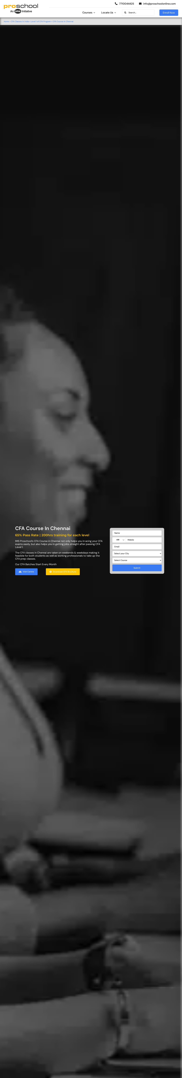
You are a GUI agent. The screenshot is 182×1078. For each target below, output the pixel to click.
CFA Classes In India (20, 21)
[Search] (125, 12)
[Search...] (138, 12)
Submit (137, 568)
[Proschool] (21, 4)
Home (6, 21)
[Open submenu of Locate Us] (114, 12)
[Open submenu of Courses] (93, 12)
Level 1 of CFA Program (41, 21)
